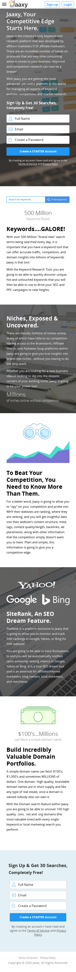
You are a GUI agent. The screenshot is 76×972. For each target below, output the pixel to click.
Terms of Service (27, 164)
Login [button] (68, 4)
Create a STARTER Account (38, 151)
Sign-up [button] (52, 4)
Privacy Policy (50, 164)
